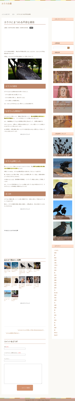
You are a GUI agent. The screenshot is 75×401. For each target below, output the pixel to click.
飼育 (55, 328)
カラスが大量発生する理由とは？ (62, 155)
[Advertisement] (25, 39)
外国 (55, 260)
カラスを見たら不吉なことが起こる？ (7, 271)
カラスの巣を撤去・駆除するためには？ (15, 297)
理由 (55, 298)
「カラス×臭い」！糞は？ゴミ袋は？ (29, 271)
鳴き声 (55, 335)
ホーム (10, 9)
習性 (55, 315)
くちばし (56, 250)
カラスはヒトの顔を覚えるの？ (29, 283)
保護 (55, 253)
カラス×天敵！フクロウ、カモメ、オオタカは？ (37, 284)
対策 (55, 270)
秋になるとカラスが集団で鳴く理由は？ (7, 284)
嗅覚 (55, 258)
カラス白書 (7, 3)
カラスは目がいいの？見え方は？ (15, 283)
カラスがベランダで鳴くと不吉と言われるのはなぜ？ (22, 271)
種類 (55, 308)
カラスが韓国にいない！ (37, 271)
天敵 (55, 263)
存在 (55, 268)
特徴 (55, 295)
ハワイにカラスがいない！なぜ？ (7, 297)
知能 (55, 305)
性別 (55, 275)
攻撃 (55, 285)
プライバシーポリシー (64, 9)
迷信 (31, 28)
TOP (6, 14)
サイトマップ (28, 9)
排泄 (55, 283)
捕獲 (55, 280)
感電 (55, 278)
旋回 (55, 288)
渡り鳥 (55, 293)
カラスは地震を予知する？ (15, 271)
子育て (55, 265)
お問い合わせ (46, 9)
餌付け (55, 332)
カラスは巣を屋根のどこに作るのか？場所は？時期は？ (22, 284)
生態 (55, 300)
